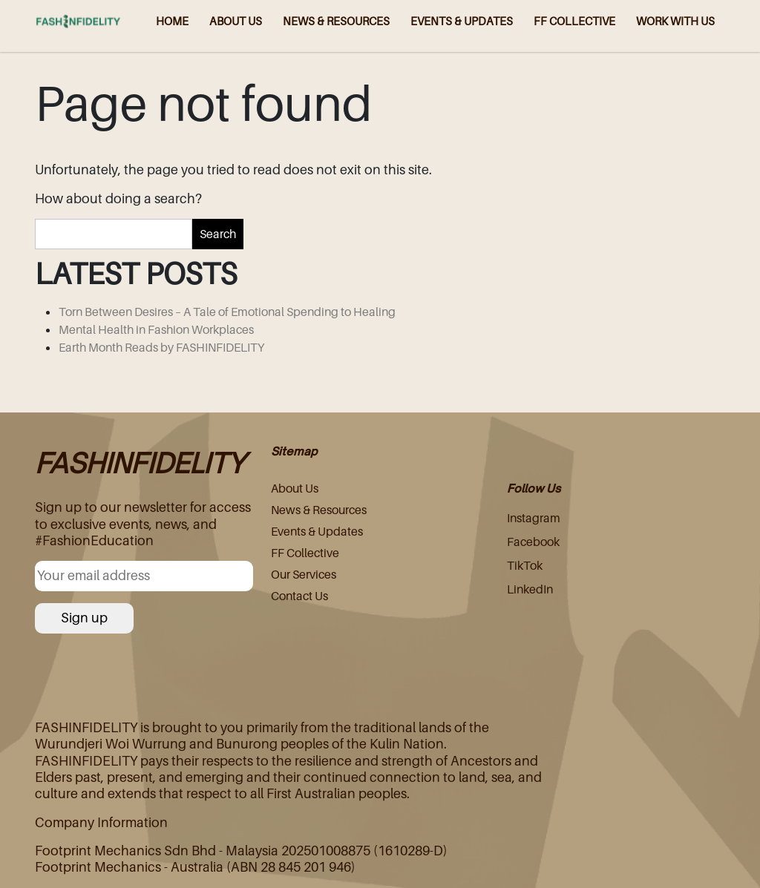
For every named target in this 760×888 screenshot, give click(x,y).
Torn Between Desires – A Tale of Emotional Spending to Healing (227, 311)
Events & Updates (317, 531)
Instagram (533, 517)
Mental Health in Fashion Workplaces (156, 329)
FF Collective (305, 552)
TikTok (525, 565)
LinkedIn (530, 589)
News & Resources (319, 509)
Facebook (533, 541)
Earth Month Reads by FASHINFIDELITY (161, 347)
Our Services (303, 574)
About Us (294, 488)
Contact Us (299, 595)
